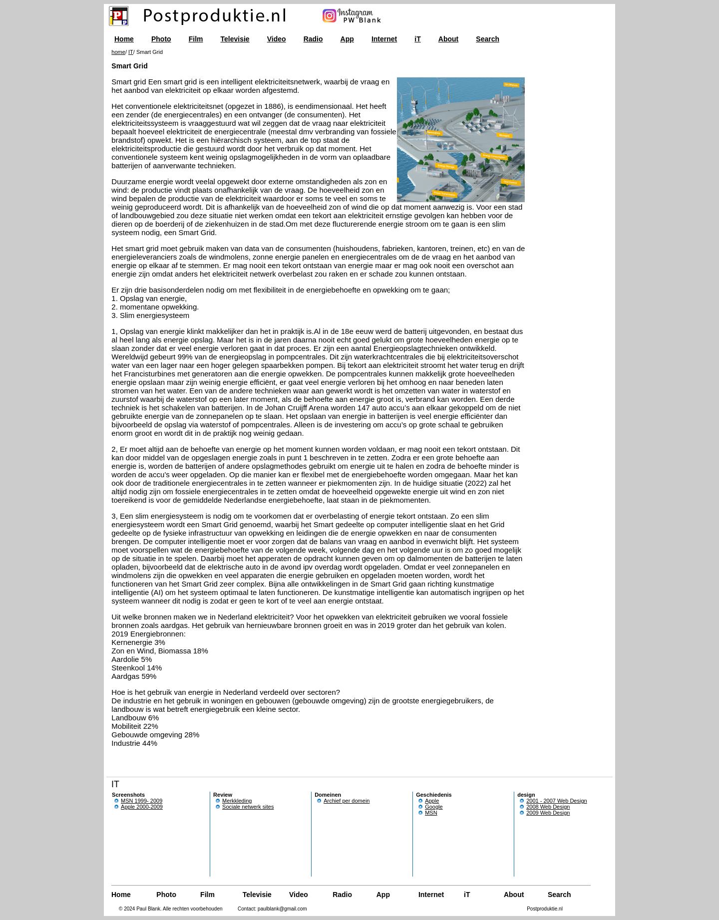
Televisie (235, 39)
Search (487, 39)
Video (276, 39)
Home (124, 39)
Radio (313, 39)
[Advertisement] (560, 204)
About (448, 39)
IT (130, 52)
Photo (161, 39)
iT (417, 39)
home (118, 52)
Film (196, 39)
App (347, 39)
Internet (384, 39)
